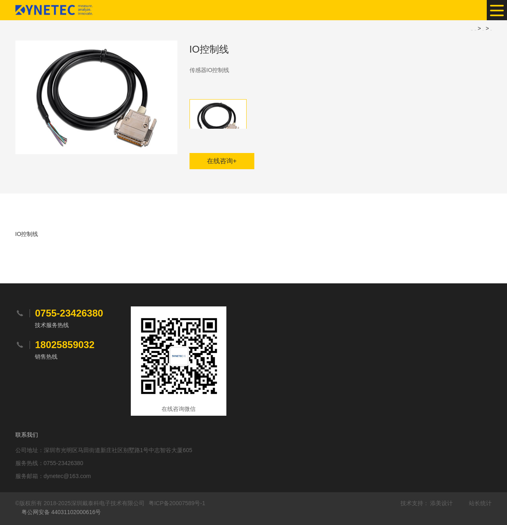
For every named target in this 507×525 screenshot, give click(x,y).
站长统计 (480, 503)
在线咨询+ (221, 160)
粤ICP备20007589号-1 (177, 503)
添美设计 (441, 503)
